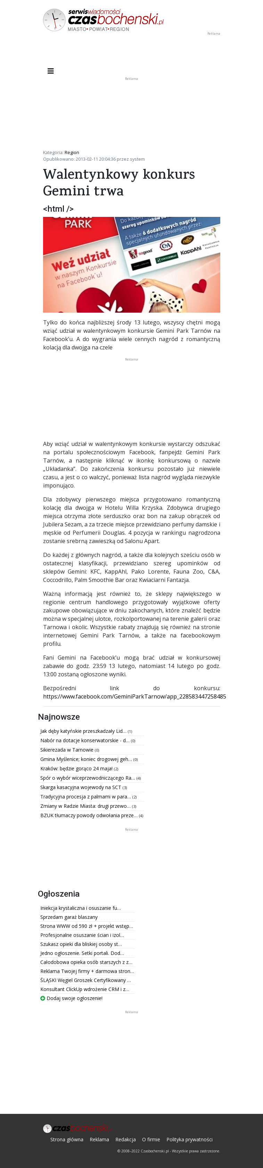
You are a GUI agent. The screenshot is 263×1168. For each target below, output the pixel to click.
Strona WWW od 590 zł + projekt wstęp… (86, 926)
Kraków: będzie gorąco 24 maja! (77, 768)
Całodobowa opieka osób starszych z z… (86, 962)
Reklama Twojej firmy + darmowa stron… (87, 971)
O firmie (151, 1139)
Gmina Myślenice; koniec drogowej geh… (86, 759)
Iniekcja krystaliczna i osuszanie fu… (80, 908)
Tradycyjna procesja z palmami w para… (86, 796)
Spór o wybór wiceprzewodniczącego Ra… (88, 778)
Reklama (99, 1139)
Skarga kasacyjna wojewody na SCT (81, 787)
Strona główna (66, 1139)
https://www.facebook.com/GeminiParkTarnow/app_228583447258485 (134, 696)
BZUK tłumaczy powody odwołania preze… (89, 815)
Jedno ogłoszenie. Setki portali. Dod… (82, 953)
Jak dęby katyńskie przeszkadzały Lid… (84, 731)
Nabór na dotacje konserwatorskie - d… (85, 740)
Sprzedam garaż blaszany (69, 917)
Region (72, 152)
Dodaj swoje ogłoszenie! (71, 998)
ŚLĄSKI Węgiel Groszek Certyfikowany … (85, 980)
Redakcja (125, 1139)
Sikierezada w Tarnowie (67, 749)
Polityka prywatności (189, 1139)
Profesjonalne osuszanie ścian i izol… (82, 935)
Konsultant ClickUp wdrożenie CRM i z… (84, 989)
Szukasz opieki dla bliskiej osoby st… (81, 944)
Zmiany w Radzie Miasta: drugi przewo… (86, 806)
